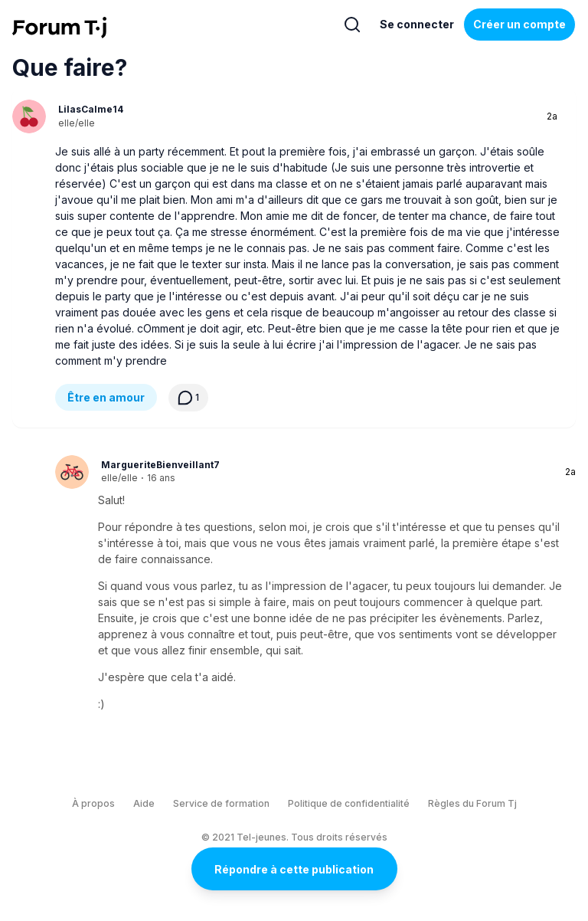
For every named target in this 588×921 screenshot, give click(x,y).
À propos (93, 803)
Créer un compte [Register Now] (519, 24)
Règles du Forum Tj (472, 803)
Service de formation (221, 803)
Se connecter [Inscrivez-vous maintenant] (417, 24)
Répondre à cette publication (294, 869)
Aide (144, 803)
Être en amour (106, 397)
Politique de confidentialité (349, 803)
